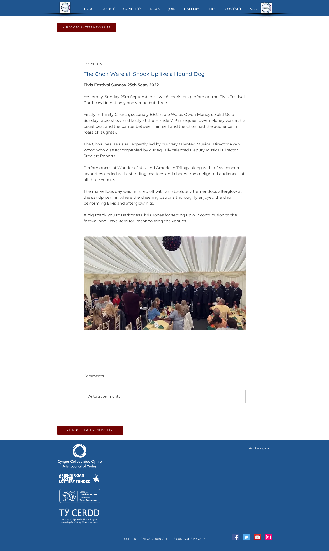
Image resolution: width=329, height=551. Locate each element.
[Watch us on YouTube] (257, 537)
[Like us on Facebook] (235, 537)
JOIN (158, 538)
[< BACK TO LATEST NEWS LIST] (86, 27)
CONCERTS (131, 538)
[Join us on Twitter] (246, 537)
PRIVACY (199, 538)
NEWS (147, 538)
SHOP (168, 538)
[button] (110, 9)
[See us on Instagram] (268, 537)
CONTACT (182, 538)
